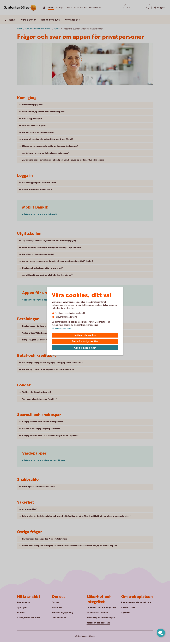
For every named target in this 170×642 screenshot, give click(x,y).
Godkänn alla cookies (85, 335)
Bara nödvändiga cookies (85, 341)
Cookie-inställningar (85, 348)
